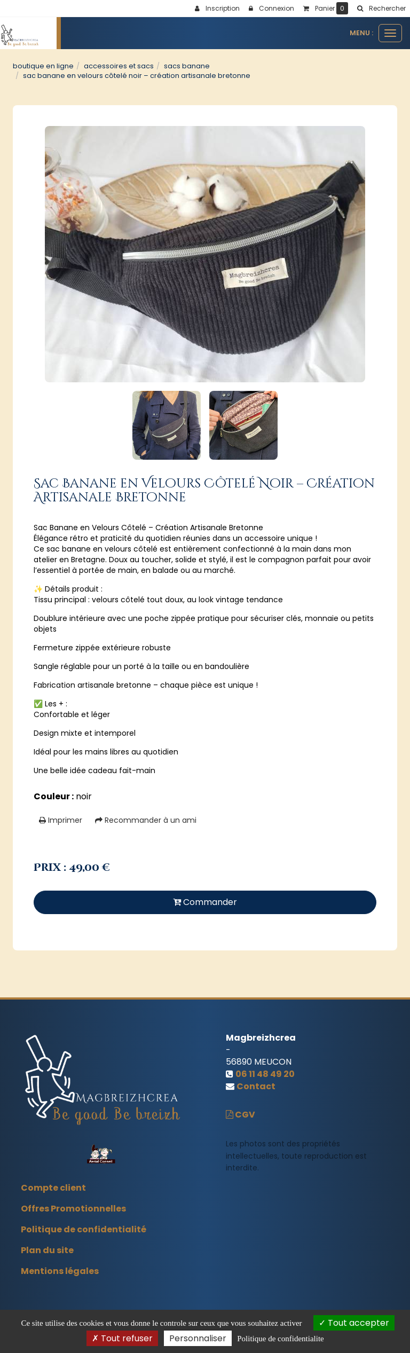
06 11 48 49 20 (265, 1074)
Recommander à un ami (145, 820)
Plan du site (47, 1250)
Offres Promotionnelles (73, 1208)
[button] (381, 8)
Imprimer (60, 820)
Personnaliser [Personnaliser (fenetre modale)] (197, 1338)
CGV (240, 1114)
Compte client (53, 1188)
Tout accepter (354, 1323)
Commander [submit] (205, 902)
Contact (255, 1086)
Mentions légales (60, 1271)
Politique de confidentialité (83, 1229)
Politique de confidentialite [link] (280, 1338)
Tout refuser (122, 1338)
